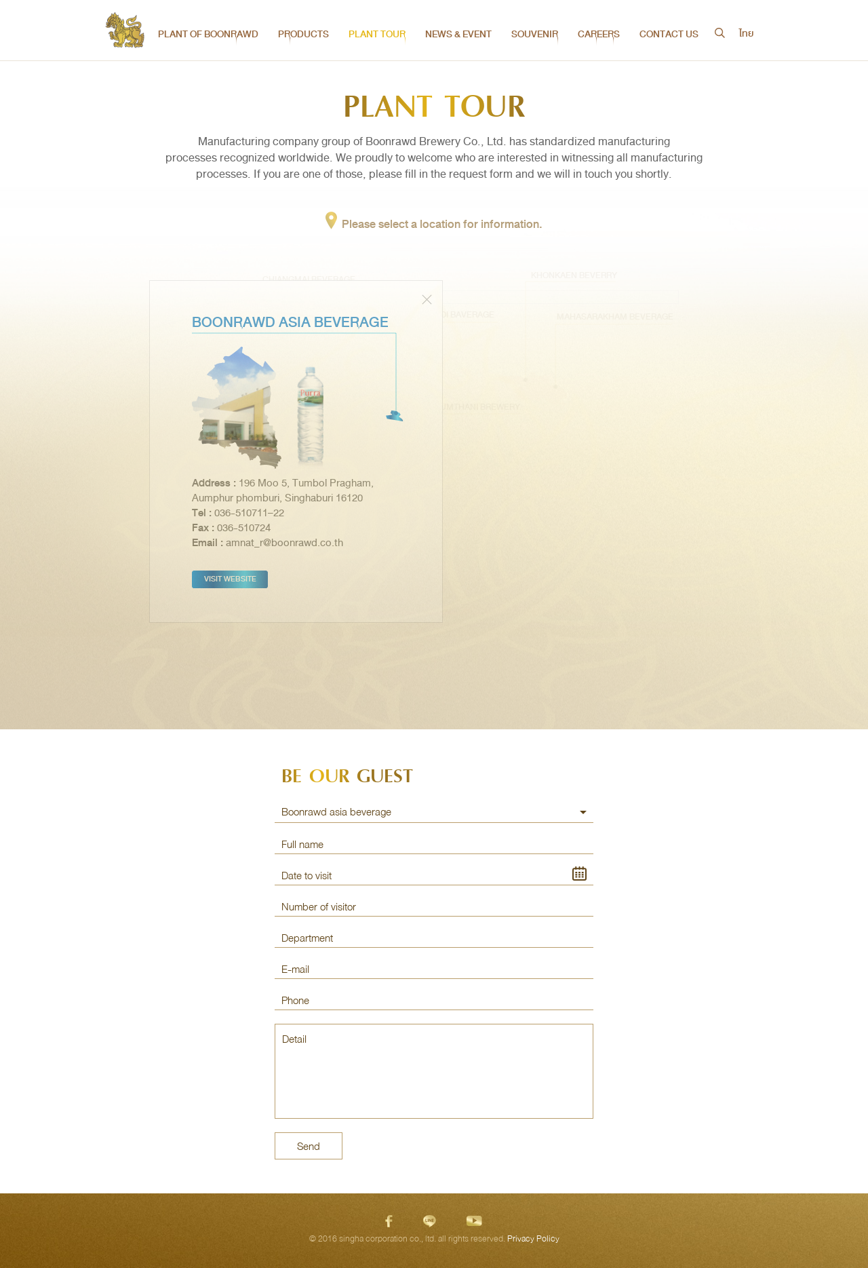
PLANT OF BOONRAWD (208, 34)
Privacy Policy (533, 1238)
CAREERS (599, 34)
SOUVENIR (534, 34)
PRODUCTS (303, 34)
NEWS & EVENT (458, 34)
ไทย (746, 34)
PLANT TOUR (377, 34)
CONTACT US (668, 34)
